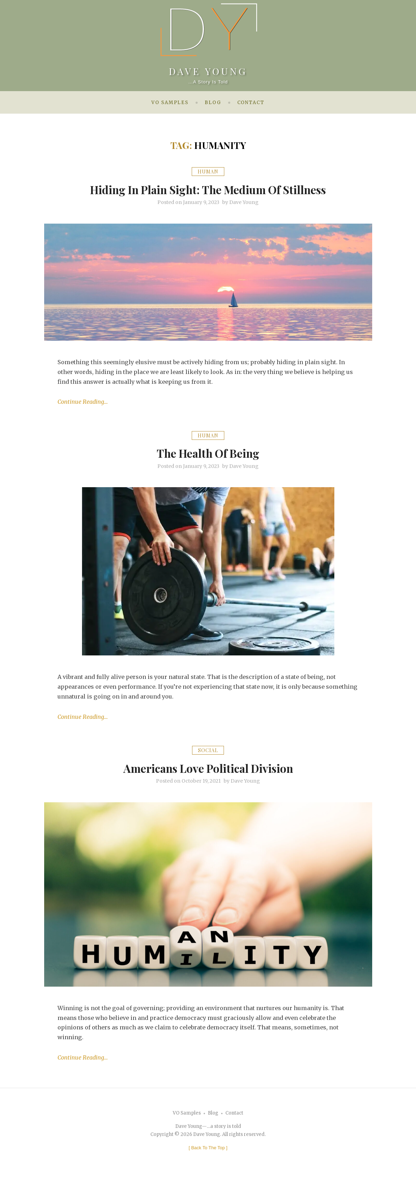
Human (208, 171)
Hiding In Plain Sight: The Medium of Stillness (208, 189)
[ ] (208, 1147)
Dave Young (208, 70)
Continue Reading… (82, 401)
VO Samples (170, 102)
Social (208, 750)
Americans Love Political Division (208, 767)
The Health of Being (208, 452)
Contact (251, 102)
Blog (213, 102)
